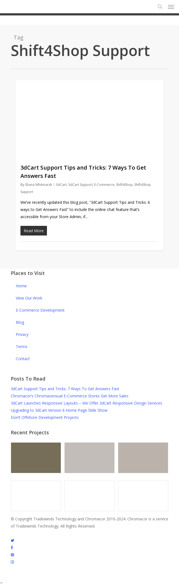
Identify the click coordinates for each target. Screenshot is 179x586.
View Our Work (29, 298)
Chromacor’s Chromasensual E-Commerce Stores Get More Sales (69, 395)
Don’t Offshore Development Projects (45, 417)
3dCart (61, 184)
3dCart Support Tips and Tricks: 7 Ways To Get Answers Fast (65, 388)
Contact (23, 358)
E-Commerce (104, 184)
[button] (171, 6)
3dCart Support (80, 184)
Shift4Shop (124, 184)
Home (21, 285)
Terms (21, 346)
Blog (20, 322)
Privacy (22, 334)
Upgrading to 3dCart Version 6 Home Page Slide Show (59, 410)
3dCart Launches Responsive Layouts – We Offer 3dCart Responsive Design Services (86, 403)
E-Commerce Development (40, 310)
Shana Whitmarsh (38, 184)
